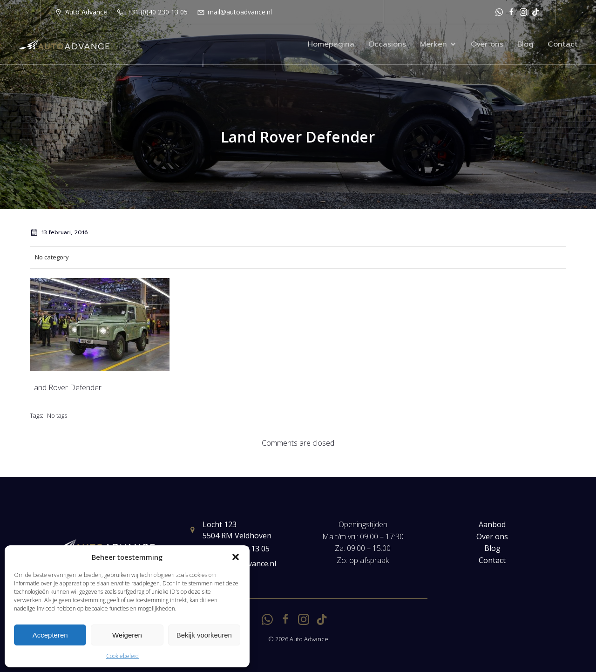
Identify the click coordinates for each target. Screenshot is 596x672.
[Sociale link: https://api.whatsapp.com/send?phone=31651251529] (499, 12)
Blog (525, 44)
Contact (563, 44)
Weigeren (127, 635)
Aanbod (492, 524)
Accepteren (50, 635)
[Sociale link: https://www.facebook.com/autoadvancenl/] (511, 12)
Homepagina (331, 44)
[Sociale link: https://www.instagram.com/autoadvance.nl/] (523, 12)
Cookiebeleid (122, 656)
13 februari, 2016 (59, 232)
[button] (235, 557)
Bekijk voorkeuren (204, 635)
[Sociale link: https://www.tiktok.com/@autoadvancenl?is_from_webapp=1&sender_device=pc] (535, 12)
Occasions (387, 44)
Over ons (487, 44)
